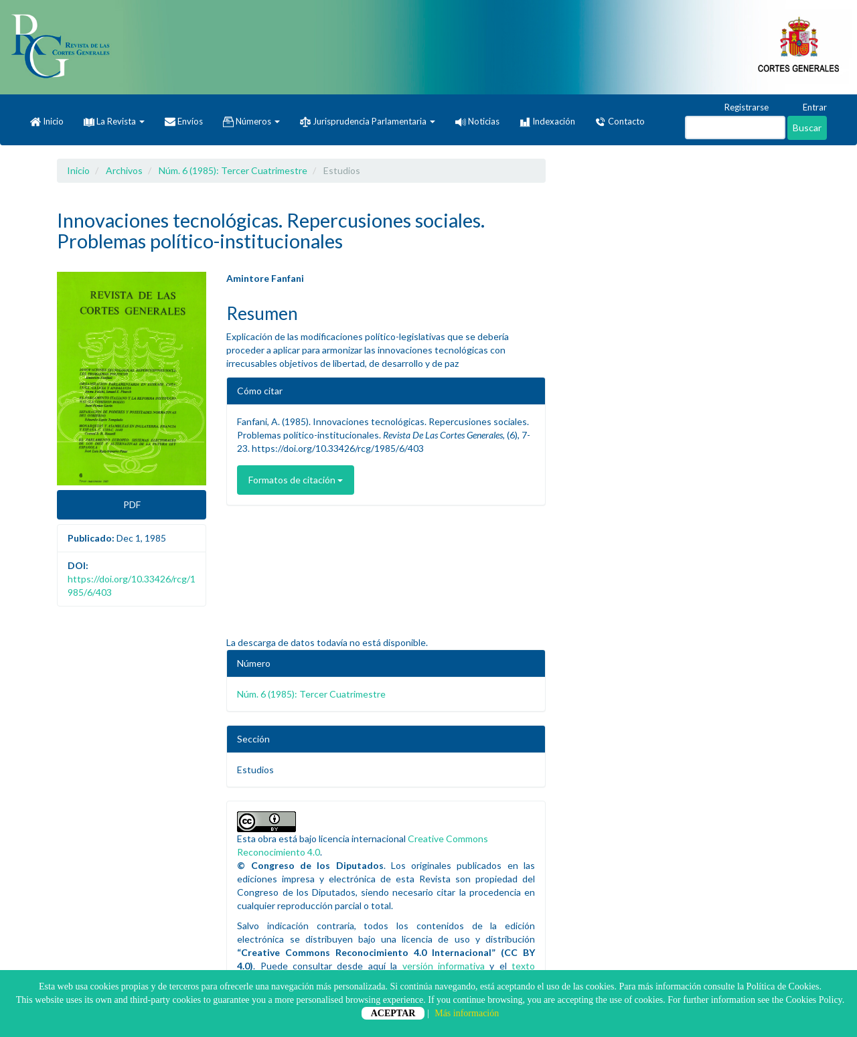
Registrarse (740, 108)
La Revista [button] (114, 121)
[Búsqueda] (735, 127)
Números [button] (251, 122)
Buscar (807, 127)
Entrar (808, 108)
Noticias (477, 121)
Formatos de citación (295, 479)
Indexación (547, 122)
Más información (467, 1013)
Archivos (124, 170)
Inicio (47, 122)
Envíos (184, 122)
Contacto (620, 122)
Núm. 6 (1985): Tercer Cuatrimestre (233, 170)
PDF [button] (132, 504)
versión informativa (443, 965)
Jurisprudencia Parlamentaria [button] (367, 122)
